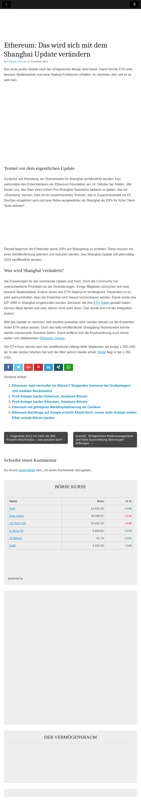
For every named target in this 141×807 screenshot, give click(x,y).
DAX (12, 508)
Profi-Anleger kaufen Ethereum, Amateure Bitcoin (49, 396)
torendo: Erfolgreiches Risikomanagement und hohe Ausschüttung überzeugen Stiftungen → (104, 439)
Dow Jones (16, 515)
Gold (12, 545)
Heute (101, 352)
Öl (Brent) (15, 538)
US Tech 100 (17, 523)
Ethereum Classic (52, 338)
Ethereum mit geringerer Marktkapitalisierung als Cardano (56, 407)
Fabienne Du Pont (16, 61)
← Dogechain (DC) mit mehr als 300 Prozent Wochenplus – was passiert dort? (34, 437)
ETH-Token (101, 302)
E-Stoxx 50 (16, 530)
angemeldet (26, 470)
